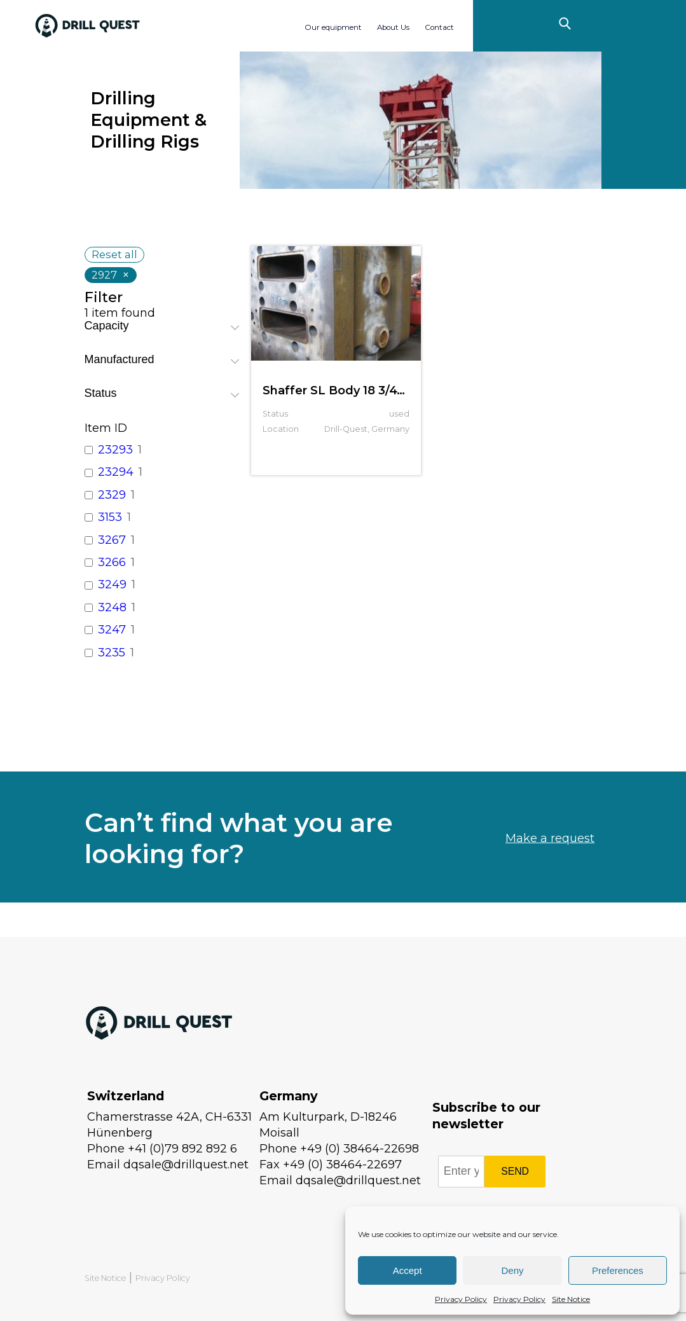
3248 (112, 607)
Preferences (617, 1270)
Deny (512, 1270)
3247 (112, 630)
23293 (115, 450)
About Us (393, 27)
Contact (439, 27)
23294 (116, 472)
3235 (111, 653)
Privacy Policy (461, 1299)
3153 (110, 517)
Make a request (549, 871)
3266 (112, 562)
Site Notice (571, 1299)
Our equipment (333, 27)
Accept (407, 1270)
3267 (112, 540)
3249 (112, 584)
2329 (112, 495)
